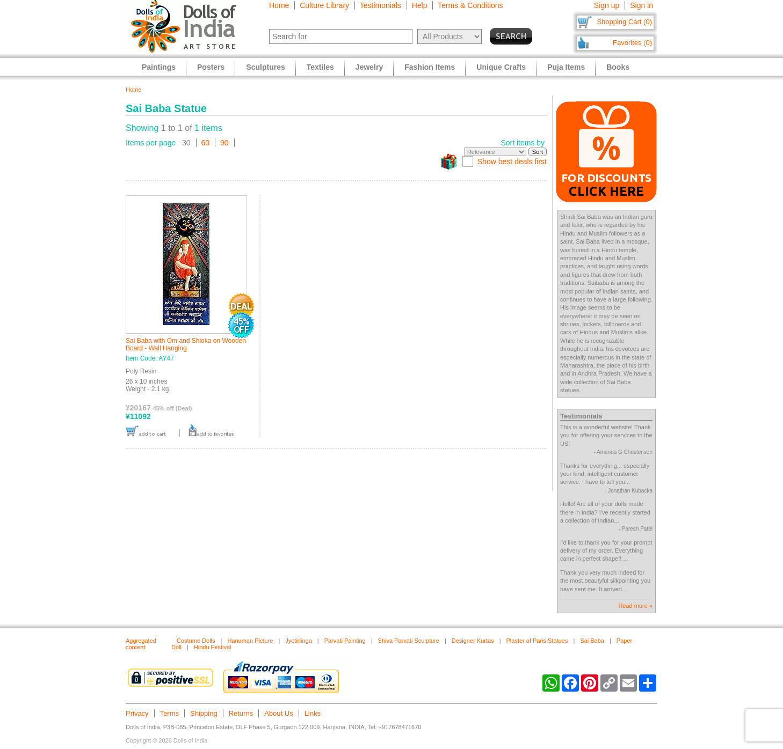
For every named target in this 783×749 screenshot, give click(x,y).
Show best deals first (512, 161)
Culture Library (324, 5)
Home (279, 5)
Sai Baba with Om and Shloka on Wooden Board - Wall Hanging (186, 344)
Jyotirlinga (298, 640)
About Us (278, 713)
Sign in (641, 5)
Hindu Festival (212, 647)
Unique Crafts (501, 67)
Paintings (159, 67)
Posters (210, 67)
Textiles (320, 67)
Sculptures (265, 67)
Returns (241, 713)
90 (224, 142)
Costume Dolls (196, 640)
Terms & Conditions (470, 5)
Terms (169, 713)
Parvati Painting (345, 640)
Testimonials (380, 5)
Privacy (137, 713)
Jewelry (369, 67)
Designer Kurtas (473, 640)
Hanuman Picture (250, 640)
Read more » (635, 606)
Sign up (606, 5)
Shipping (204, 713)
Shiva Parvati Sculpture (408, 640)
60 (205, 142)
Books (617, 67)
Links (313, 713)
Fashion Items (429, 67)
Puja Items (566, 67)
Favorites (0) (632, 43)
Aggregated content (141, 643)
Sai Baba (592, 640)
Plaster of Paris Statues (537, 640)
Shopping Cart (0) (624, 22)
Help (419, 5)
